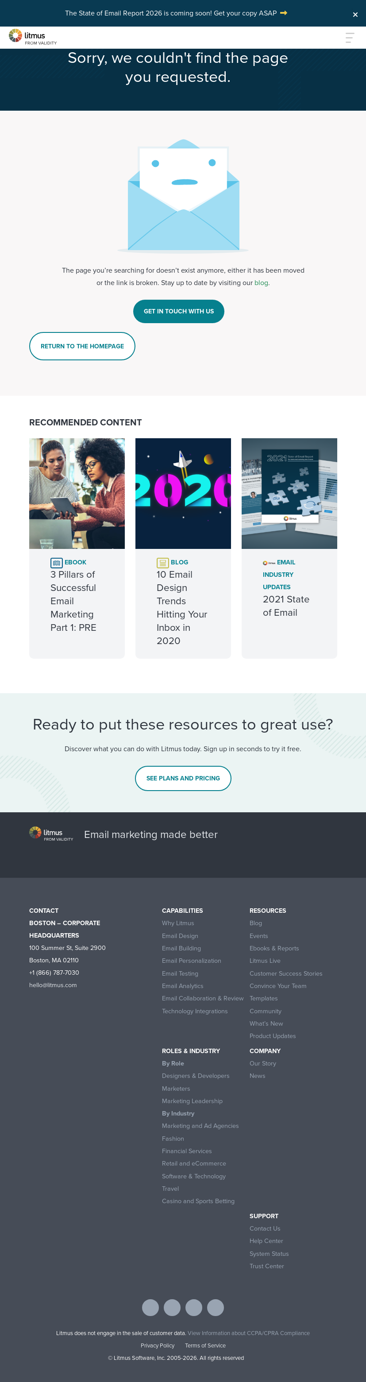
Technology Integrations (195, 1011)
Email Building (181, 948)
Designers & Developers (196, 1076)
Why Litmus (178, 923)
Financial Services (187, 1151)
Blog (256, 923)
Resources (268, 911)
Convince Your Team (278, 986)
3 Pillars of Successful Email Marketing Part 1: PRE (73, 601)
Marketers (176, 1089)
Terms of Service (205, 1345)
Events (259, 936)
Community (265, 1011)
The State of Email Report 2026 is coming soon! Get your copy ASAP (171, 13)
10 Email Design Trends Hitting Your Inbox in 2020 (182, 607)
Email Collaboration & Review (203, 998)
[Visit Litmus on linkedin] (193, 1307)
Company (265, 1051)
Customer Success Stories (286, 973)
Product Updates (273, 1036)
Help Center (266, 1241)
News (258, 1076)
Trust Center (267, 1266)
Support (264, 1216)
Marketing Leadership (192, 1101)
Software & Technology (194, 1176)
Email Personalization (191, 961)
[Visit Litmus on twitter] (172, 1307)
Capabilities (182, 911)
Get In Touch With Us (179, 311)
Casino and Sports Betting (198, 1201)
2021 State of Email (286, 606)
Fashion (173, 1139)
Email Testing (180, 973)
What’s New (266, 1023)
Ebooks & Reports (274, 948)
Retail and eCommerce (194, 1163)
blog (261, 283)
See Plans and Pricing (183, 778)
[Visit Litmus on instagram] (215, 1307)
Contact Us (265, 1228)
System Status (269, 1254)
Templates (264, 998)
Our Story (263, 1063)
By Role (173, 1063)
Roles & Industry (191, 1051)
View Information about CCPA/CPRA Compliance (249, 1333)
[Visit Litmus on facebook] (150, 1307)
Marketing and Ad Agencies (200, 1126)
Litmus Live (265, 961)
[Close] (355, 12)
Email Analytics (183, 986)
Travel (170, 1189)
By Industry (178, 1113)
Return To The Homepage (82, 346)
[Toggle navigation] (345, 37)
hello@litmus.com (53, 985)
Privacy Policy (157, 1345)
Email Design (180, 936)
